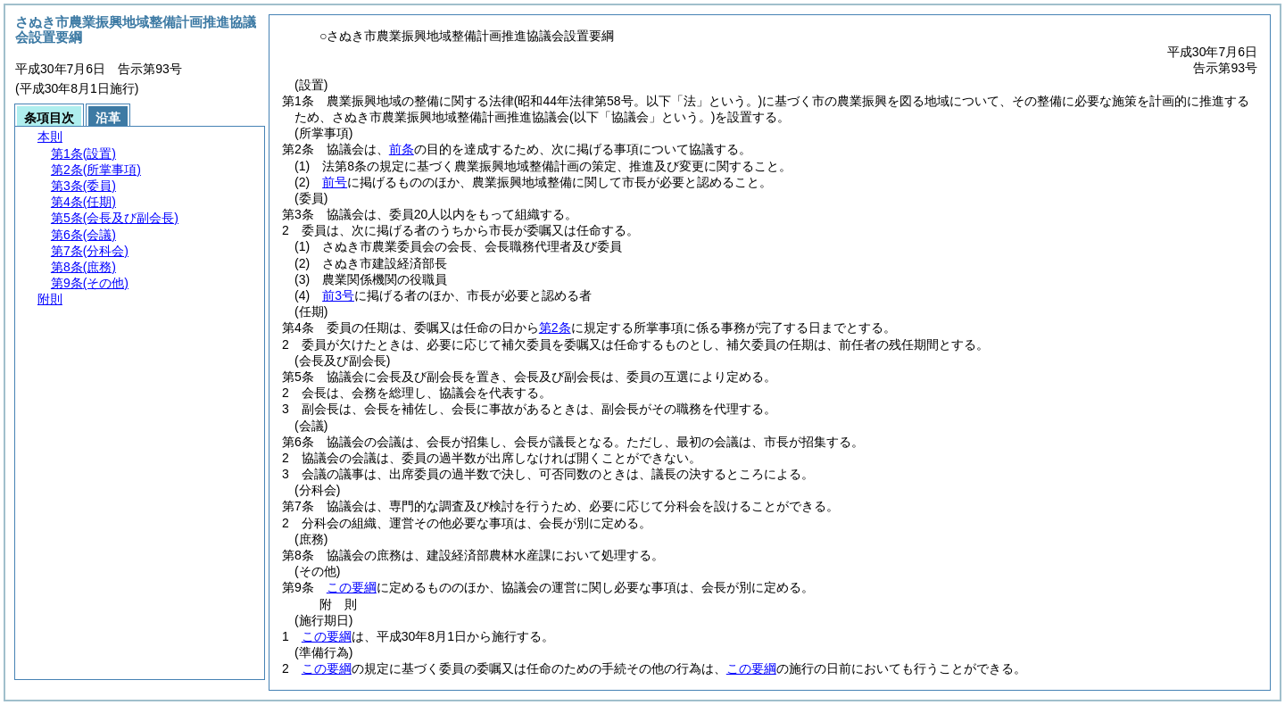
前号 (334, 182)
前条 (401, 149)
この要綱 (352, 587)
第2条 (555, 327)
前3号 (338, 295)
